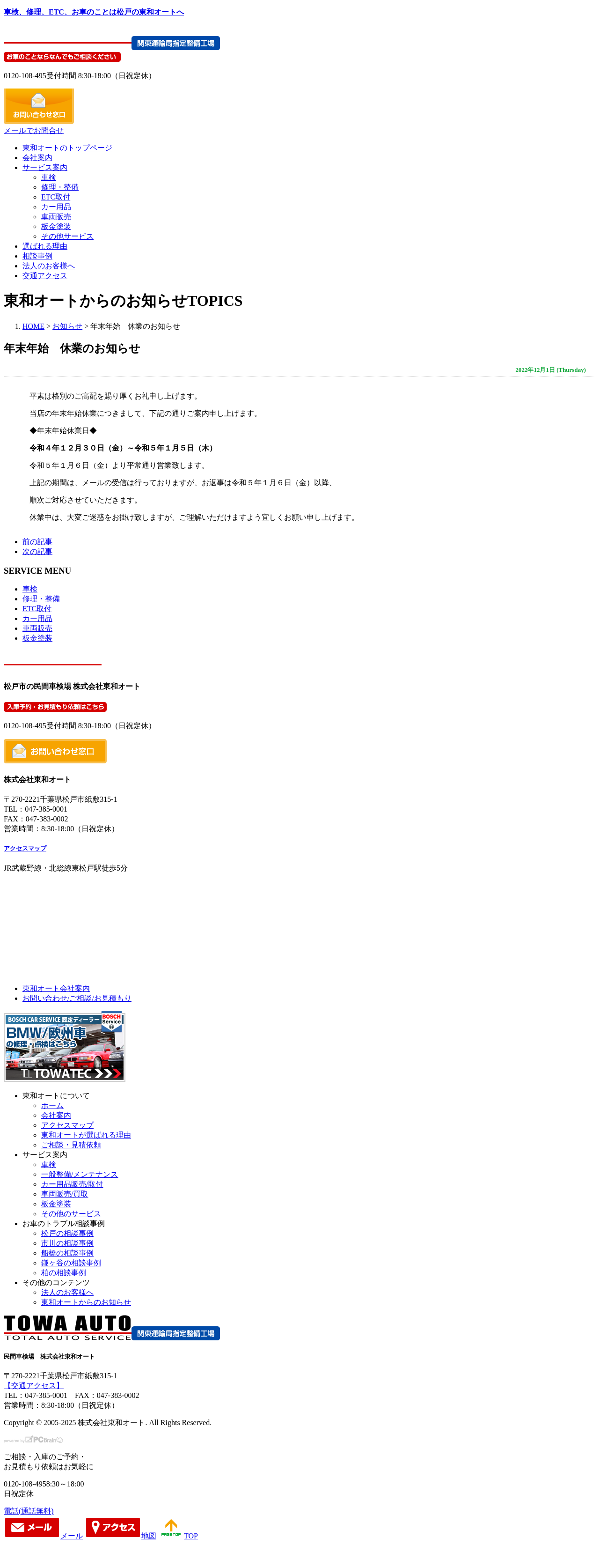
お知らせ (67, 326)
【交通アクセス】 (34, 1386)
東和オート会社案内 (56, 988)
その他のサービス (71, 1214)
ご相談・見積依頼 (71, 1145)
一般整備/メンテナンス (79, 1174)
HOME (33, 326)
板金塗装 (56, 226)
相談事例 (37, 256)
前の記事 (37, 542)
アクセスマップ (25, 848)
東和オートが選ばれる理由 (86, 1135)
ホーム (52, 1105)
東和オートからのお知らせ (86, 1302)
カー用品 (56, 207)
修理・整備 (60, 187)
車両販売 (56, 217)
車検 (48, 177)
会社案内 (37, 158)
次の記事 (37, 551)
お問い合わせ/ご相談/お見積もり (76, 998)
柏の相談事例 (63, 1273)
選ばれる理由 (44, 246)
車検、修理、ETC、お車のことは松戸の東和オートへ (94, 12)
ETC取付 (55, 197)
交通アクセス (44, 276)
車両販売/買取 (64, 1194)
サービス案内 (44, 167)
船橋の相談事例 (67, 1253)
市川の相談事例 (67, 1243)
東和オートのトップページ (67, 148)
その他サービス (67, 236)
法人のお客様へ (48, 266)
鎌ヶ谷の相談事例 (71, 1263)
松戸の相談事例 (67, 1233)
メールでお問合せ (34, 130)
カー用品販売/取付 (72, 1184)
